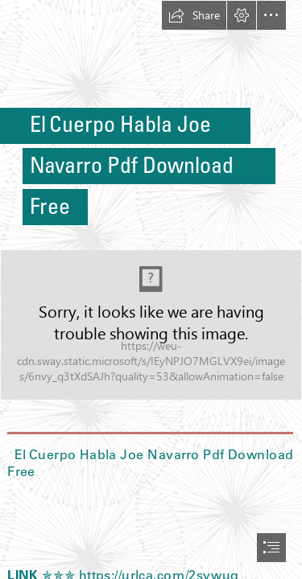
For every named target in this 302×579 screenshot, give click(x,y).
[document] (151, 289)
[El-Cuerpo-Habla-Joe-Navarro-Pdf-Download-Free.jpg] (151, 324)
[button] (194, 15)
